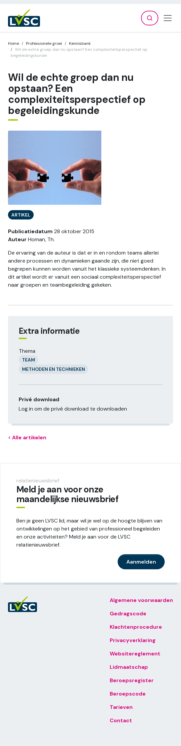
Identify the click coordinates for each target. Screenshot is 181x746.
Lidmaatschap (129, 666)
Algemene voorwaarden (141, 600)
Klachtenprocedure (136, 626)
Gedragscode (128, 613)
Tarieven (121, 707)
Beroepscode (128, 693)
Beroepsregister (132, 680)
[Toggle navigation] (167, 18)
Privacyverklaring (133, 640)
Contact (121, 720)
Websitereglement (135, 653)
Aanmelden (141, 561)
